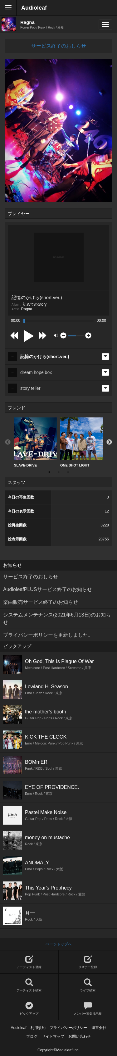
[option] (35, 442)
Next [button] (109, 442)
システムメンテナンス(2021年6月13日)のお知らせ (57, 618)
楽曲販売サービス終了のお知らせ (40, 602)
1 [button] (49, 472)
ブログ (31, 1036)
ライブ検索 (88, 985)
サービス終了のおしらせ (58, 45)
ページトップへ (59, 944)
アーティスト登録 (29, 962)
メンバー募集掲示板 (88, 1008)
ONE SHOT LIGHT (81, 442)
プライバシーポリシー (68, 1028)
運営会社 (98, 1028)
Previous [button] (8, 442)
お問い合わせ (79, 1036)
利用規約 (38, 1028)
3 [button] (68, 472)
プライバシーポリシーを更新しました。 (48, 635)
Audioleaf (34, 8)
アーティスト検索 (29, 985)
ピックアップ (29, 1008)
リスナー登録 (88, 962)
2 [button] (59, 472)
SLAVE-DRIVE (35, 442)
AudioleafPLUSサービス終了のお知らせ (47, 589)
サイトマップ (53, 1036)
